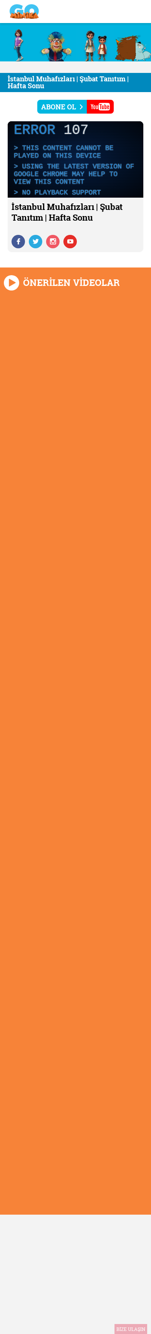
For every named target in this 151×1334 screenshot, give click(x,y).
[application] (75, 159)
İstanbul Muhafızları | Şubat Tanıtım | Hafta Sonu (68, 82)
